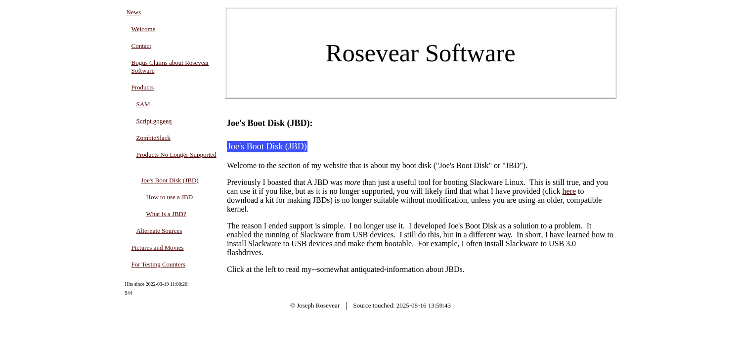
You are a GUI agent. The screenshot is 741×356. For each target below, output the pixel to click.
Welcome (143, 29)
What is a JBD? (166, 214)
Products (142, 87)
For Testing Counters (158, 264)
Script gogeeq (154, 121)
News (134, 12)
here (569, 191)
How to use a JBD (169, 197)
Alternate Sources (159, 230)
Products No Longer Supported (176, 154)
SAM (143, 104)
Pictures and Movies (157, 247)
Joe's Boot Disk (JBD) (170, 180)
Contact (141, 45)
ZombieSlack (153, 137)
